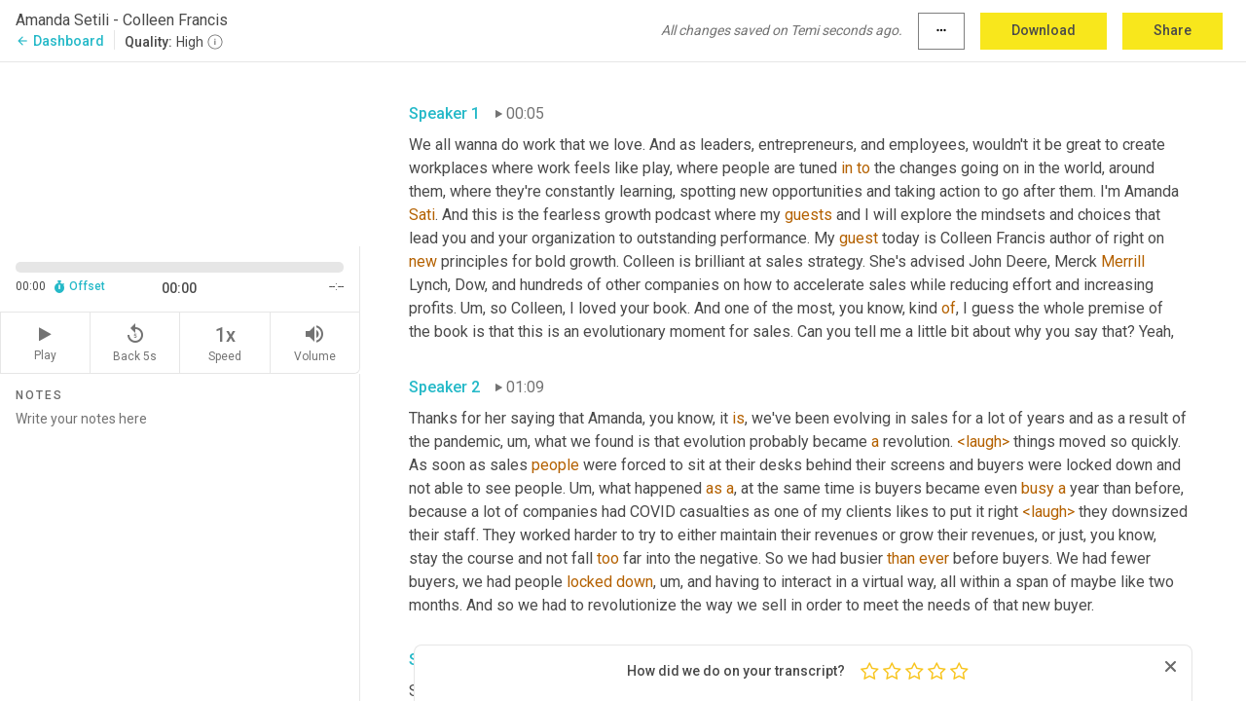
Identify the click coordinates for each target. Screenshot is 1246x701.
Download (1043, 30)
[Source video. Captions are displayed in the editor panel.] (180, 152)
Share (1172, 30)
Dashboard (60, 41)
